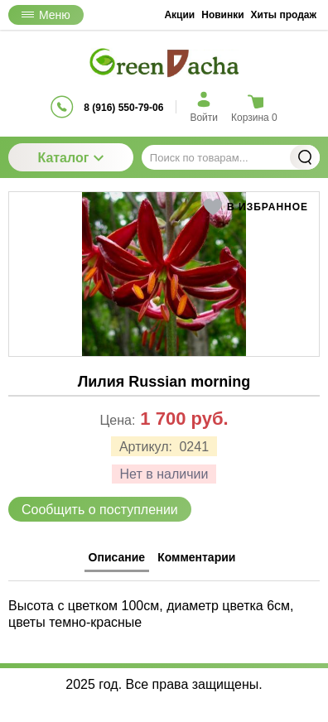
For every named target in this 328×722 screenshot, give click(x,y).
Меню (46, 15)
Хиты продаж (283, 15)
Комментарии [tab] (196, 557)
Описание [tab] (117, 557)
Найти (304, 157)
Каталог (70, 158)
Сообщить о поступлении (100, 510)
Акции (179, 15)
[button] (255, 207)
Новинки (222, 15)
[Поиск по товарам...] (231, 157)
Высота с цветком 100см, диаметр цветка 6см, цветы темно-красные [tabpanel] (151, 613)
